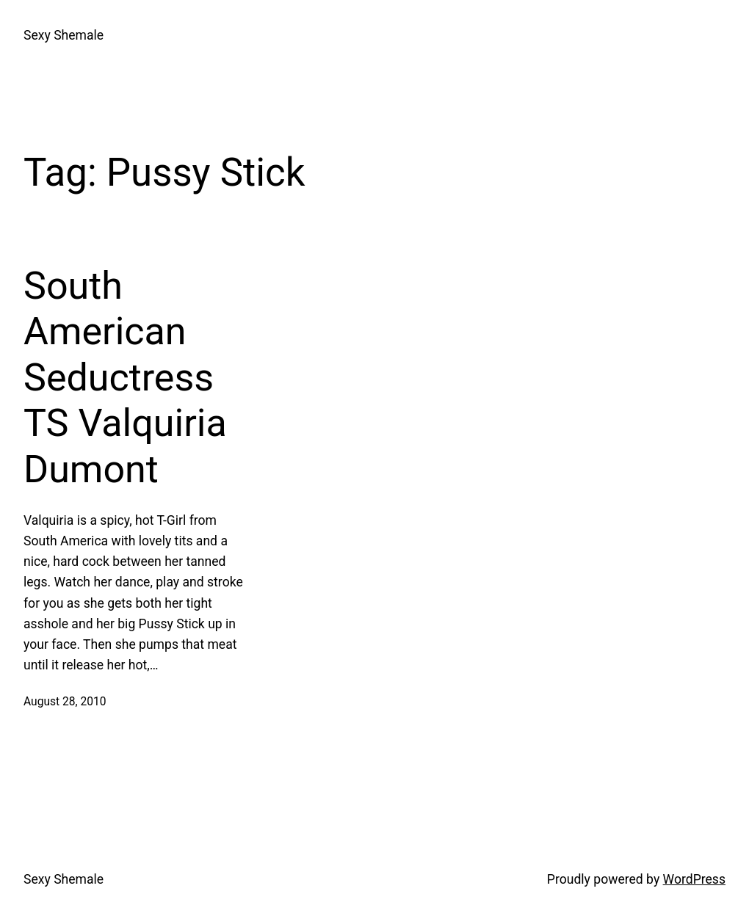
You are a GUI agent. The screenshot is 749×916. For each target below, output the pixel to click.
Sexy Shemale (63, 35)
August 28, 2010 (64, 701)
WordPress (694, 879)
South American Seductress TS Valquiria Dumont (125, 377)
